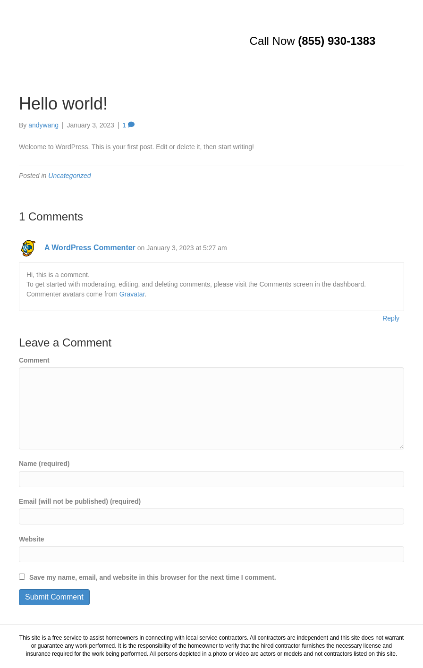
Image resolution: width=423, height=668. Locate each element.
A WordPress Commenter (89, 248)
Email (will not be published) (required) (80, 501)
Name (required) (44, 463)
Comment (34, 360)
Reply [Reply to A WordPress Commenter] (390, 318)
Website (31, 539)
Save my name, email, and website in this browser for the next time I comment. (152, 577)
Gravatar (132, 294)
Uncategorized (69, 175)
